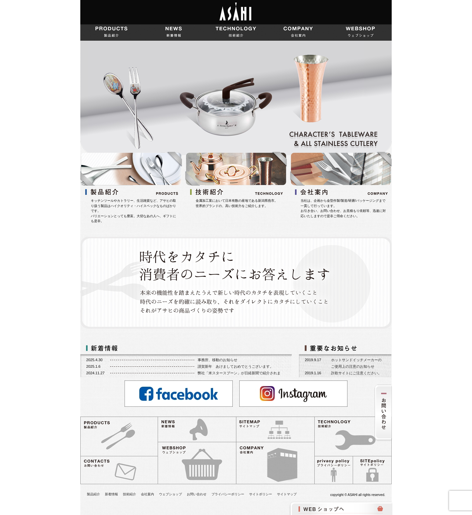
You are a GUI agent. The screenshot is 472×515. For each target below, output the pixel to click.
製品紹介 (111, 32)
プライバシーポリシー (227, 494)
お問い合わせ (196, 494)
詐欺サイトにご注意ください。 (356, 373)
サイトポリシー (260, 494)
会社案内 (298, 32)
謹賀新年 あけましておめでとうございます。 (235, 366)
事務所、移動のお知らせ (217, 360)
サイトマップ (287, 494)
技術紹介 (236, 32)
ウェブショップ (360, 32)
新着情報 (174, 32)
